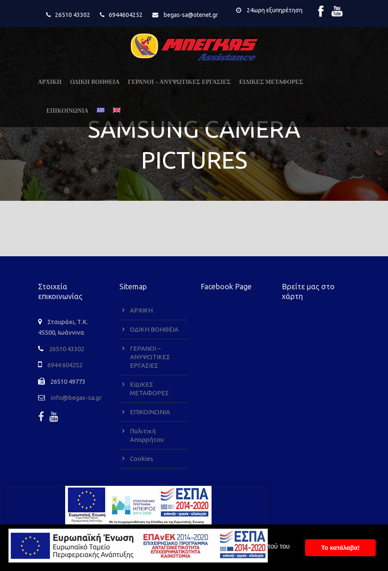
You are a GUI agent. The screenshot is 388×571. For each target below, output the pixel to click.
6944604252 (126, 14)
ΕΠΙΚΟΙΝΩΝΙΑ (67, 111)
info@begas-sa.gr (76, 397)
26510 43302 (72, 14)
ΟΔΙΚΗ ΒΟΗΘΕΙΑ (95, 82)
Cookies (141, 458)
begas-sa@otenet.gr (191, 14)
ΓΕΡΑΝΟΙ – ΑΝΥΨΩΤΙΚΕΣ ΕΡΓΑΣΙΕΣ (179, 82)
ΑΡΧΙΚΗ (50, 82)
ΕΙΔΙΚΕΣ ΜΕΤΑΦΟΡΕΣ (271, 82)
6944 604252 (65, 365)
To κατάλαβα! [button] (340, 547)
